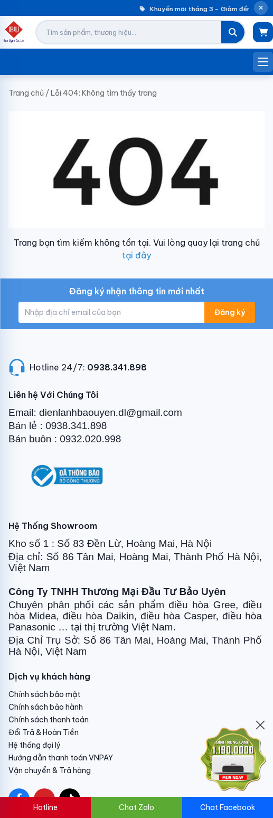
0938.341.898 (117, 367)
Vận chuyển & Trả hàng (49, 770)
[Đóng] (260, 725)
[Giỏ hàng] (263, 32)
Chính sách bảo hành (45, 707)
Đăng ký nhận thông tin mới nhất (136, 291)
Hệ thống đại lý (34, 745)
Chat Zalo (136, 807)
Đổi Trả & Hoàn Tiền (43, 732)
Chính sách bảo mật (44, 694)
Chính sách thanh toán (48, 719)
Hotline (45, 807)
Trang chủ (26, 93)
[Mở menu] (263, 62)
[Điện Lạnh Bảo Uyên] (14, 32)
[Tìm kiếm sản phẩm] (128, 32)
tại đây (136, 255)
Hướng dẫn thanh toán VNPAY (60, 758)
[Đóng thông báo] (261, 8)
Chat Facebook (227, 807)
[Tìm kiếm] (232, 32)
